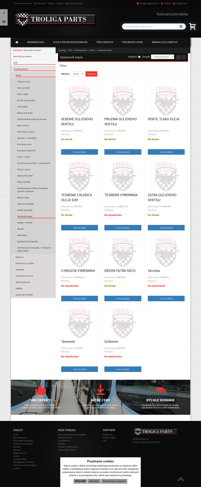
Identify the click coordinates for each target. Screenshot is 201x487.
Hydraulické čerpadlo (27, 241)
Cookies (17, 468)
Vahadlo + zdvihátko (27, 138)
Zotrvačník (22, 106)
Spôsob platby (20, 459)
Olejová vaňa (23, 81)
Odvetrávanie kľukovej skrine (31, 119)
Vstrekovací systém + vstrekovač (33, 163)
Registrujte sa (19, 453)
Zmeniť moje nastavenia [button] (114, 481)
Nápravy (20, 257)
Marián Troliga (109, 437)
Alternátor (22, 235)
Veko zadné (23, 94)
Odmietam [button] (94, 481)
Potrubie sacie (24, 144)
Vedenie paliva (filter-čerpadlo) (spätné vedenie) (32, 190)
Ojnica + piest (24, 169)
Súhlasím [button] (80, 481)
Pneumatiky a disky (67, 449)
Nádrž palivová (23, 282)
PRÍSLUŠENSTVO (104, 42)
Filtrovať (91, 74)
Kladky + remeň (25, 222)
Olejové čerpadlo (25, 203)
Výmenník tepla (24, 216)
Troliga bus (108, 434)
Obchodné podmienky (23, 3)
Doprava (51, 3)
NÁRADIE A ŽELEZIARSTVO (165, 42)
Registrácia (180, 3)
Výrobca (65, 73)
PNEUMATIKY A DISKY (132, 42)
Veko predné (23, 87)
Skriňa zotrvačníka (26, 100)
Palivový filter (24, 182)
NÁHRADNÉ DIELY (35, 42)
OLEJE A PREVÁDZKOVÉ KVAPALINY (70, 42)
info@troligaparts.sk (148, 3)
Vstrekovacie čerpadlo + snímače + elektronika (34, 249)
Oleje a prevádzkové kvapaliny (72, 434)
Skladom (134, 56)
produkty (22, 56)
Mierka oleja (23, 197)
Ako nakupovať (40, 3)
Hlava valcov (23, 125)
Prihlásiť (166, 3)
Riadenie (20, 269)
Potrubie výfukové (26, 150)
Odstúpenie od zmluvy (23, 462)
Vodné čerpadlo (25, 210)
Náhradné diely (65, 437)
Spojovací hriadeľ (24, 294)
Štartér (20, 229)
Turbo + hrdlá (23, 156)
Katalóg (62, 50)
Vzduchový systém (25, 263)
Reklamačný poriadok (73, 3)
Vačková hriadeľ (25, 175)
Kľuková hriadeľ (25, 113)
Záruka (16, 456)
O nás (15, 434)
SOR (15, 62)
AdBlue (19, 288)
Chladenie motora (24, 275)
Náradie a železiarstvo (68, 446)
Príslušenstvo (64, 440)
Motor (19, 75)
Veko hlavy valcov (26, 131)
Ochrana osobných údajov (25, 465)
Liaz (104, 440)
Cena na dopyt (79, 152)
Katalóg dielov (21, 69)
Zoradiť (146, 56)
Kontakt (60, 3)
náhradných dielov (27, 50)
